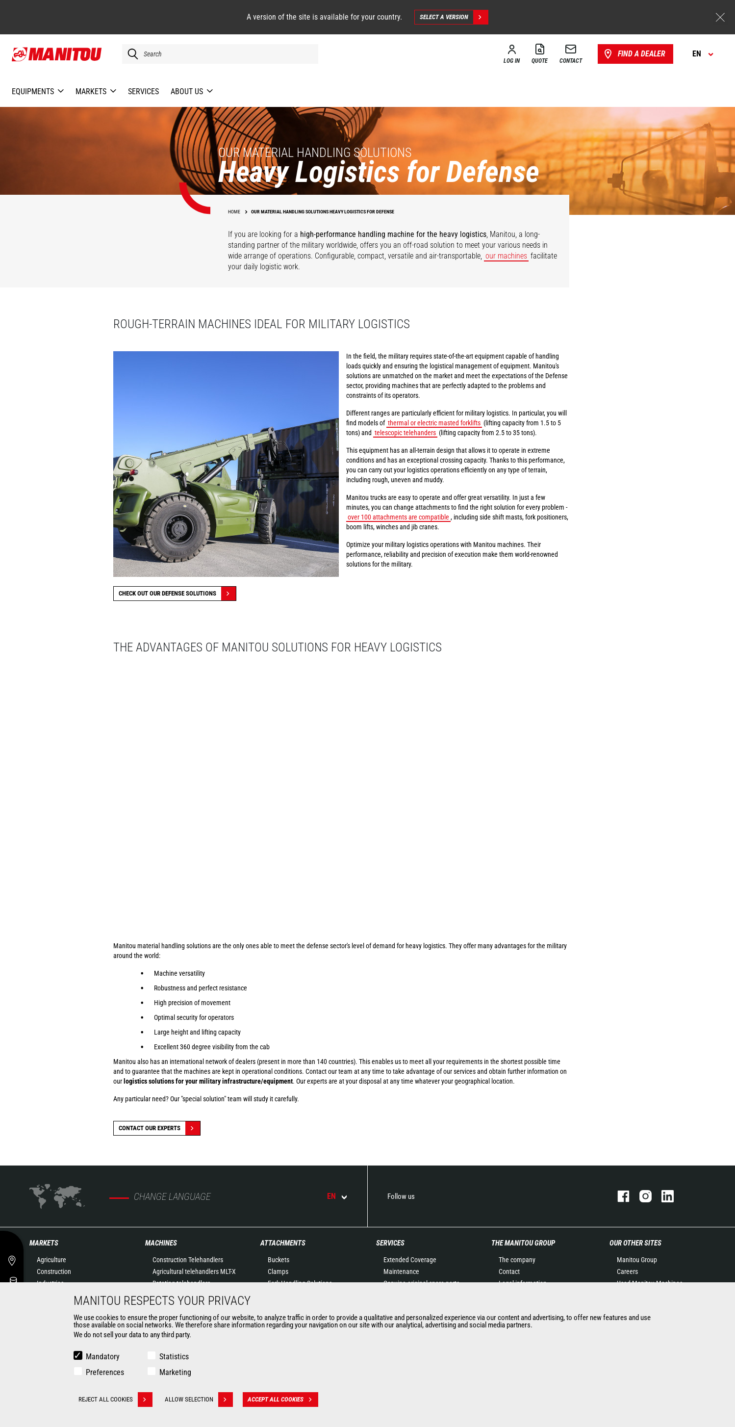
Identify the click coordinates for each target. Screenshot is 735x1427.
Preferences (105, 1372)
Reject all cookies (115, 1399)
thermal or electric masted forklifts (434, 423)
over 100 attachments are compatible (398, 517)
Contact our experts (159, 1128)
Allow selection (199, 1399)
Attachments (282, 1243)
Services (390, 1243)
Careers (627, 1271)
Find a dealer (633, 54)
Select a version (454, 17)
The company (517, 1260)
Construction (54, 1271)
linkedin (663, 1196)
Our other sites (635, 1243)
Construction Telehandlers (187, 1260)
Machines (161, 1243)
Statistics (174, 1356)
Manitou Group (637, 1260)
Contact (509, 1271)
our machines (506, 255)
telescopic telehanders (405, 433)
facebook (619, 1196)
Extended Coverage (409, 1260)
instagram (641, 1196)
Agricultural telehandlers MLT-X (194, 1271)
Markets (43, 1243)
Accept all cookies (283, 1399)
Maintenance (401, 1271)
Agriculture (51, 1260)
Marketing (175, 1372)
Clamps (278, 1271)
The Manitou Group (523, 1243)
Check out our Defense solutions (177, 593)
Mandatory (103, 1356)
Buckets (278, 1260)
